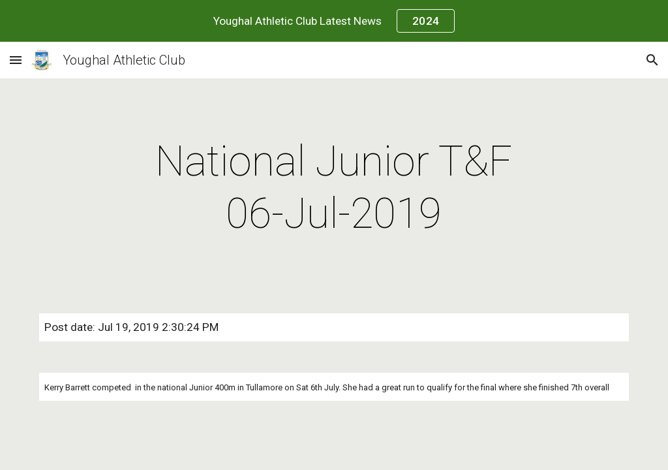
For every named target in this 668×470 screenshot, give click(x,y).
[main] (334, 188)
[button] (15, 60)
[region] (334, 21)
